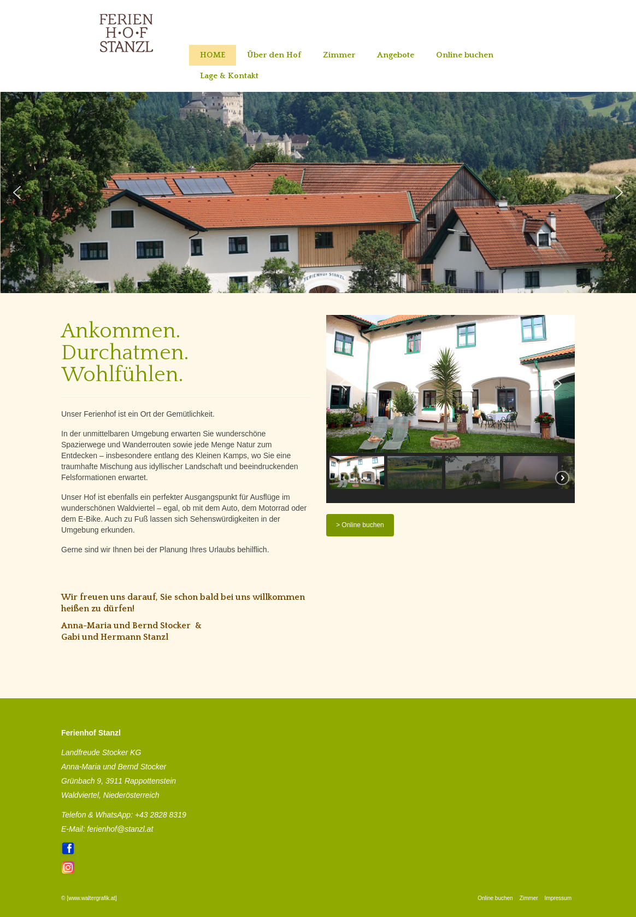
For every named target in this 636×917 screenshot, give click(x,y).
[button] (17, 192)
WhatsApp (113, 814)
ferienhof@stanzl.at (120, 829)
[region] (318, 192)
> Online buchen (360, 525)
